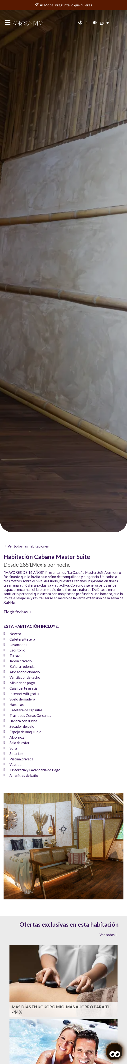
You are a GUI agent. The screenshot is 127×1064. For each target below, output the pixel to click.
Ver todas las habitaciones (28, 546)
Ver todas (107, 935)
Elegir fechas (16, 611)
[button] (7, 846)
